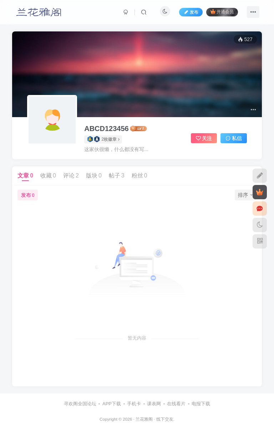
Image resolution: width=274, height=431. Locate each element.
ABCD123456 (106, 128)
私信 (233, 138)
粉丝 (139, 175)
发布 (28, 195)
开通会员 (222, 11)
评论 (71, 175)
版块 (94, 175)
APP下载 (111, 403)
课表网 (154, 403)
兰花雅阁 (144, 419)
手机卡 (134, 403)
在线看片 (176, 403)
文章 (25, 175)
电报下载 (201, 403)
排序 (245, 195)
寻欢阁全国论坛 (80, 403)
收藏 (48, 175)
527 (245, 39)
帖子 (117, 175)
